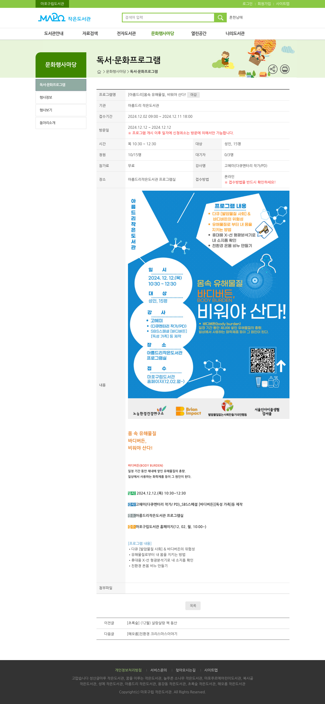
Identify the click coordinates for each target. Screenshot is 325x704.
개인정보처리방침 (128, 670)
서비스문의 (158, 670)
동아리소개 (47, 123)
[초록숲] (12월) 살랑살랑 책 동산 (152, 623)
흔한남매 (236, 17)
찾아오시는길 (186, 670)
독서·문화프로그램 (52, 85)
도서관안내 (53, 33)
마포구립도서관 (52, 4)
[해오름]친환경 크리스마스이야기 (152, 634)
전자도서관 (126, 33)
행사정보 (46, 97)
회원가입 (264, 4)
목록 (193, 606)
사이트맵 (282, 4)
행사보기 (46, 110)
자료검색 (90, 33)
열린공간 (198, 33)
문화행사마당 (162, 33)
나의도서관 (235, 33)
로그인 (247, 4)
